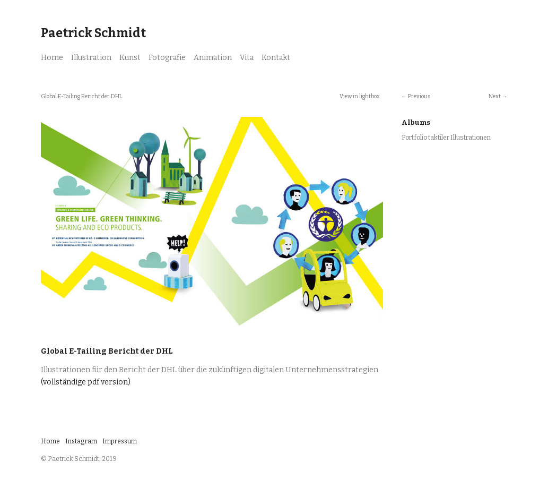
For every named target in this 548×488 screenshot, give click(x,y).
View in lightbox (360, 96)
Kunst (130, 57)
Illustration (91, 57)
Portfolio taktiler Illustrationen (446, 137)
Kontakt (276, 57)
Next (495, 96)
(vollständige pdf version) (86, 382)
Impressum (119, 441)
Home (52, 57)
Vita (247, 57)
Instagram (81, 441)
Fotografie (167, 57)
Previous (419, 96)
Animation (213, 57)
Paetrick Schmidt (93, 32)
